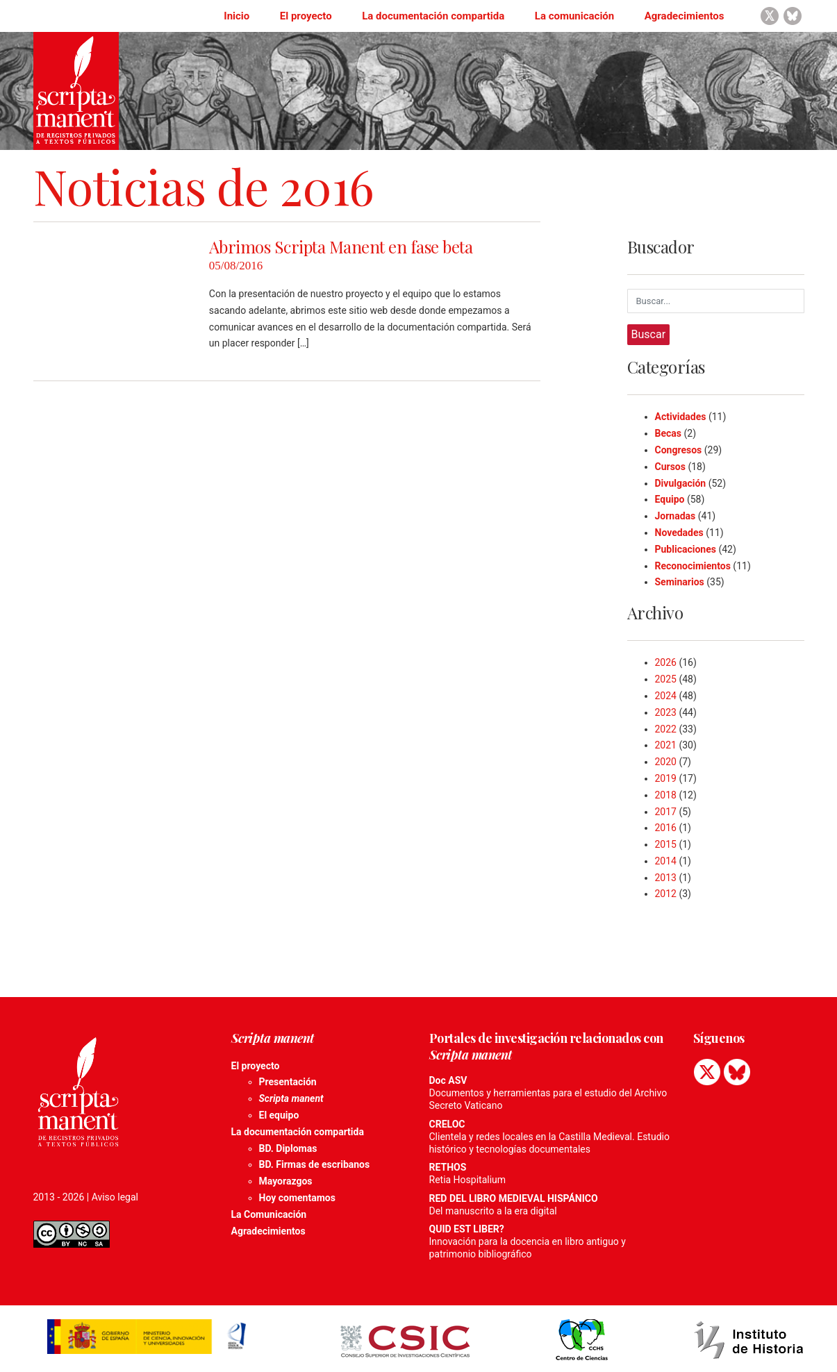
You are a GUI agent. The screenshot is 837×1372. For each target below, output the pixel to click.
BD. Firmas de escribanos (314, 1164)
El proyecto (306, 16)
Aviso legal (115, 1197)
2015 (666, 844)
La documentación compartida (433, 16)
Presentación (288, 1081)
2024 (666, 695)
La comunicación (574, 16)
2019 (666, 778)
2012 (666, 893)
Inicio (236, 16)
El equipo (279, 1115)
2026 (666, 662)
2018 (666, 795)
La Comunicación (269, 1214)
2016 (666, 827)
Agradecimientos (684, 16)
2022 (666, 729)
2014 (666, 861)
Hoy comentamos (297, 1197)
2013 (666, 877)
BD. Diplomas (288, 1148)
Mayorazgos (286, 1181)
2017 (666, 811)
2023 (666, 712)
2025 (666, 679)
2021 (666, 745)
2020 (666, 761)
